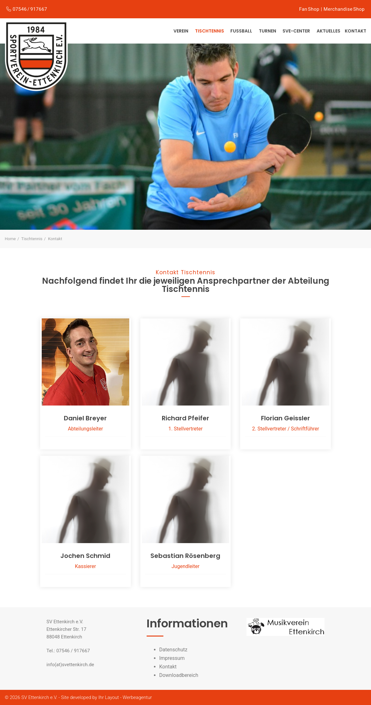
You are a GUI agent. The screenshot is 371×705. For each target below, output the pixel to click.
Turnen (268, 31)
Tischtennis (210, 31)
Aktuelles (328, 31)
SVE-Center (297, 31)
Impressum (172, 658)
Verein (181, 31)
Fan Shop (309, 9)
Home (10, 238)
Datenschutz (173, 650)
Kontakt (355, 31)
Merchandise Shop (344, 9)
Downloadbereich (178, 675)
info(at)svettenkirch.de (70, 664)
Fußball (241, 31)
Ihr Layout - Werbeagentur (125, 697)
